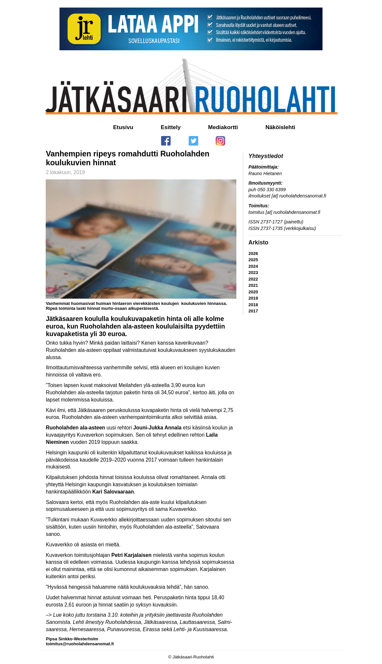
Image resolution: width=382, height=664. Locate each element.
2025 (253, 259)
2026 (253, 253)
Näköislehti (280, 127)
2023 (253, 272)
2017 (253, 311)
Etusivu (123, 127)
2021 (253, 285)
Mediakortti (223, 127)
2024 (253, 266)
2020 (253, 291)
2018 (253, 304)
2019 (253, 298)
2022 (253, 279)
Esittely (170, 127)
